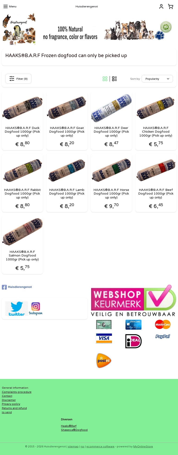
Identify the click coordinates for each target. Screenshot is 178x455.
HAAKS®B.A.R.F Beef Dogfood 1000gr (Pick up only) (155, 193)
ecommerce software (100, 446)
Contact (7, 395)
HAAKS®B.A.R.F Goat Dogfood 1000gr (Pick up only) (66, 131)
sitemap (73, 446)
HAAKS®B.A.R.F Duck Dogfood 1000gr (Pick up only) (22, 131)
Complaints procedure (17, 392)
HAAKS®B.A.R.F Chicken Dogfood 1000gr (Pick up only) (155, 131)
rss (82, 446)
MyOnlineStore (143, 446)
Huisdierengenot (17, 287)
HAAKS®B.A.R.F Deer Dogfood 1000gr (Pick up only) (111, 131)
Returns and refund (14, 408)
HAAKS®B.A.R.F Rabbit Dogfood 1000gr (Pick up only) (22, 193)
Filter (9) (18, 78)
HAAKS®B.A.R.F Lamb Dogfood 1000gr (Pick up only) (66, 193)
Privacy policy (11, 404)
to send (7, 412)
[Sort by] (157, 78)
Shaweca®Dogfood (74, 429)
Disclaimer (9, 400)
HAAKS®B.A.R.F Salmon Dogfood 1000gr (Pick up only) (22, 255)
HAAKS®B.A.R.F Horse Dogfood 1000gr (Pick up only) (111, 193)
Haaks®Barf (68, 426)
